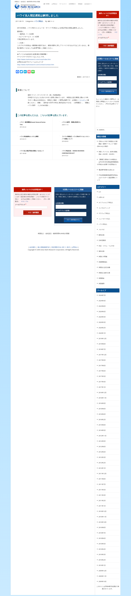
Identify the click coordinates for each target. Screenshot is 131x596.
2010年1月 (102, 565)
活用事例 (71, 5)
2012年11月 (102, 436)
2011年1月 (102, 506)
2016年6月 (102, 414)
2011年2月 (102, 500)
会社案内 (32, 247)
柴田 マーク (51, 21)
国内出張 (101, 235)
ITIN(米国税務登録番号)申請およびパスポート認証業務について (107, 177)
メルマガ (101, 229)
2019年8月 (102, 344)
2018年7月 (102, 349)
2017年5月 (102, 376)
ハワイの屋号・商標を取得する (71, 122)
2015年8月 (102, 425)
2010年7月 (102, 533)
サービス (62, 5)
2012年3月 (102, 457)
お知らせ (101, 197)
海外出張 (101, 251)
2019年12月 (102, 338)
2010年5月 (102, 544)
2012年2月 (102, 463)
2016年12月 (102, 392)
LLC (100, 192)
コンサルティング (104, 208)
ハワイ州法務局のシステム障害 (29, 136)
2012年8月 (102, 446)
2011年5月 (102, 490)
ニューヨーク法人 (104, 219)
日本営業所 (102, 240)
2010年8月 (102, 527)
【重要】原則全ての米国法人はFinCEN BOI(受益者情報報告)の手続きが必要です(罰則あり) (108, 161)
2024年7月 (102, 295)
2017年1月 (102, 387)
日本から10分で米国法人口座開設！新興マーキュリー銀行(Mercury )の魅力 (107, 143)
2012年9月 (102, 441)
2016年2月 (102, 419)
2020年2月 (102, 328)
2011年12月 (102, 473)
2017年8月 (102, 365)
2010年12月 (102, 511)
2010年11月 (102, 517)
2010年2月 (102, 560)
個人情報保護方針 (43, 247)
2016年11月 (102, 398)
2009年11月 (102, 576)
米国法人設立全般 (104, 267)
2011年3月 (102, 495)
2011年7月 (102, 484)
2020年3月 (102, 322)
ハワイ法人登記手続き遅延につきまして (32, 151)
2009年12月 (102, 571)
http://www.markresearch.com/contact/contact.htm (35, 65)
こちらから (82, 100)
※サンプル (24, 201)
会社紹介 (87, 5)
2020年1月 (102, 333)
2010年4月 (102, 549)
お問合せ (54, 5)
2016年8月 (102, 409)
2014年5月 (102, 430)
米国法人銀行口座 (104, 273)
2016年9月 (102, 403)
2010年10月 (102, 522)
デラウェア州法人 (104, 213)
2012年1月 (102, 468)
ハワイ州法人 (38, 21)
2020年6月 (102, 311)
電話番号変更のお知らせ (106, 170)
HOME (47, 5)
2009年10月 (102, 581)
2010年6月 (102, 538)
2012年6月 (102, 452)
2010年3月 (102, 554)
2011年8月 (102, 479)
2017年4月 (102, 382)
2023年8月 (102, 306)
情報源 (80, 5)
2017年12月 (102, 355)
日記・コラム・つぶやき (106, 246)
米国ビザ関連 (103, 256)
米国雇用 (101, 283)
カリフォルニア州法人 (106, 202)
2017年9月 (102, 360)
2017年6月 (102, 371)
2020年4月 (102, 317)
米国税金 (101, 278)
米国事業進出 (103, 262)
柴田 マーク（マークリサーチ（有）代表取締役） (45, 95)
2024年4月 (102, 301)
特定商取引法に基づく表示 (60, 247)
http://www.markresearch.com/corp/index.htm (34, 59)
